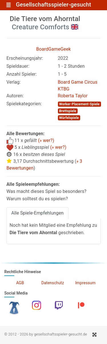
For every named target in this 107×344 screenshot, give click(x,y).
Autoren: (15, 95)
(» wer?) (46, 140)
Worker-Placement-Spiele (79, 104)
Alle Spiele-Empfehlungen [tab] (37, 213)
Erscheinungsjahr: (25, 58)
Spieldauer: (18, 66)
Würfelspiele (69, 118)
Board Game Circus (78, 82)
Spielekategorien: (24, 103)
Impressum (85, 283)
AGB (20, 283)
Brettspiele (67, 111)
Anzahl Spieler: (22, 74)
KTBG (64, 89)
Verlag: (14, 82)
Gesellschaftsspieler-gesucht (53, 5)
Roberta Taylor (73, 95)
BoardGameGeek (53, 49)
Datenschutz (52, 283)
